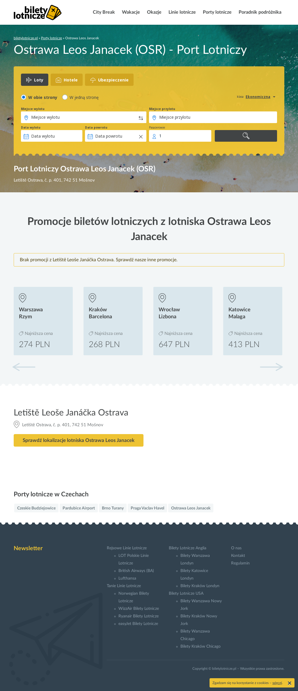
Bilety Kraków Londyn (199, 586)
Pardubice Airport (79, 508)
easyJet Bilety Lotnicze (138, 624)
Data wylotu (30, 127)
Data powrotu (96, 127)
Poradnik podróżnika (259, 12)
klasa (240, 97)
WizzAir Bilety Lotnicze (138, 609)
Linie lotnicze (181, 12)
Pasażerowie (157, 127)
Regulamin (240, 563)
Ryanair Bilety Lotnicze (138, 616)
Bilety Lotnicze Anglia (187, 548)
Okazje (154, 12)
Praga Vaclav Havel (147, 508)
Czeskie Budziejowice (36, 508)
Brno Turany (113, 508)
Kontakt (238, 556)
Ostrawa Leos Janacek (190, 508)
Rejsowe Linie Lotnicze (127, 548)
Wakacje (130, 12)
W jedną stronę (84, 97)
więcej (277, 683)
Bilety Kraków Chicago (200, 646)
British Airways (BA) (136, 571)
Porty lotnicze (217, 12)
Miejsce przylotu (162, 109)
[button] (271, 367)
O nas (236, 548)
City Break (103, 12)
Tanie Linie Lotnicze (124, 586)
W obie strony (42, 97)
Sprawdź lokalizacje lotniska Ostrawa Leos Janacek (78, 440)
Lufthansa (127, 578)
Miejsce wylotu (33, 109)
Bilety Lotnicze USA (186, 593)
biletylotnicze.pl (26, 38)
